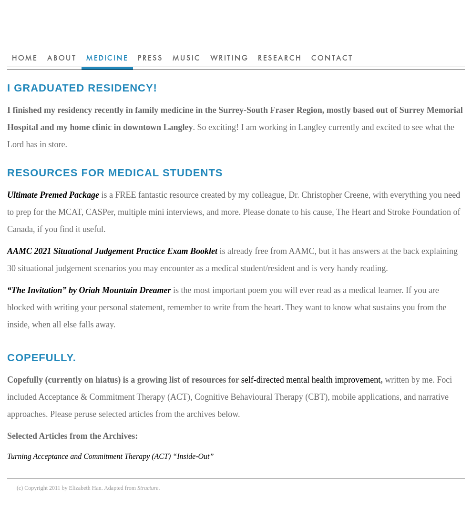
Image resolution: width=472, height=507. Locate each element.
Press (150, 58)
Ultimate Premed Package (53, 195)
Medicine (107, 58)
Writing (229, 58)
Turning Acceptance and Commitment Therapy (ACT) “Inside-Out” (110, 456)
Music (187, 58)
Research (280, 58)
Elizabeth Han (174, 24)
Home (25, 58)
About (62, 58)
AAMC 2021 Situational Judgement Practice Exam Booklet (112, 251)
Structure (147, 488)
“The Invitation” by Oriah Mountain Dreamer (89, 290)
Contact (332, 58)
